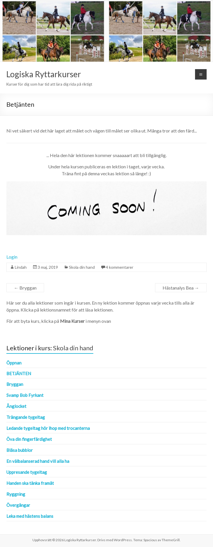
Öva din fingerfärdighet (29, 439)
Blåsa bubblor (19, 450)
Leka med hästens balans (29, 516)
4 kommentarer (119, 267)
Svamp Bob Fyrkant (24, 395)
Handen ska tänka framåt (30, 483)
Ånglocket (16, 406)
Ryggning (15, 494)
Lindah (21, 267)
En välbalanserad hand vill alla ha (37, 461)
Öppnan (13, 362)
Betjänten (18, 373)
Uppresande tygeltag (26, 472)
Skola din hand (82, 267)
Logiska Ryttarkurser (43, 74)
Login (11, 256)
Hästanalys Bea (181, 287)
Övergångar (18, 505)
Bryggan (25, 287)
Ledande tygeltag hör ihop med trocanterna (48, 428)
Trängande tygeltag (25, 417)
